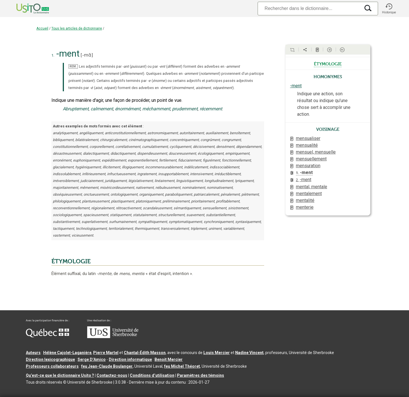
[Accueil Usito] (26, 8)
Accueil (42, 28)
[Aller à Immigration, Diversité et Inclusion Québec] (47, 336)
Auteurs (33, 352)
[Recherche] (309, 8)
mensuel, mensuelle (316, 152)
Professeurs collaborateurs (52, 366)
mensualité (307, 145)
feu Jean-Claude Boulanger (107, 366)
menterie (305, 207)
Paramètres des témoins (200, 375)
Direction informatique (130, 359)
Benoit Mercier (169, 359)
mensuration (308, 165)
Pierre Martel (105, 352)
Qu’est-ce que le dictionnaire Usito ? (60, 375)
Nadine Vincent (249, 352)
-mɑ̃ (86, 55)
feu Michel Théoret (182, 366)
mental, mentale (311, 186)
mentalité (305, 200)
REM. (73, 66)
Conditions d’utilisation (152, 375)
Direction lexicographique (50, 359)
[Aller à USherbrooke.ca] (112, 336)
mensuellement (311, 159)
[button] (388, 8)
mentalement (309, 193)
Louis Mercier (216, 352)
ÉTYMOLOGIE (71, 261)
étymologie (328, 63)
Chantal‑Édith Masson (145, 352)
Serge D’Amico (92, 359)
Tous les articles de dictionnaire (76, 28)
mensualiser (308, 138)
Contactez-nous (112, 375)
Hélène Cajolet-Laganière (67, 352)
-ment (296, 85)
